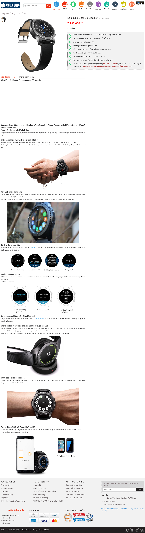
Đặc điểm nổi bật (8, 77)
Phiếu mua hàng (39, 495)
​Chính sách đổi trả (72, 491)
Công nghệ (37, 485)
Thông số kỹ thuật (26, 77)
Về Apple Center (8, 482)
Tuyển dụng (5, 491)
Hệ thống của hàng (7, 488)
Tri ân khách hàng (7, 495)
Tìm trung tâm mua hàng (75, 495)
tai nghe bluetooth (38, 318)
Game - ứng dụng (39, 488)
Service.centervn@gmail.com (114, 504)
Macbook (82, 9)
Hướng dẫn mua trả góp (74, 488)
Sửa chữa (115, 9)
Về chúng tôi (5, 485)
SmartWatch (90, 9)
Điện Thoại (56, 9)
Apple (73, 9)
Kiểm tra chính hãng (40, 498)
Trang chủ (5, 14)
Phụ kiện (98, 9)
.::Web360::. (46, 530)
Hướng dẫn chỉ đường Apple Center (13, 501)
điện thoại (34, 247)
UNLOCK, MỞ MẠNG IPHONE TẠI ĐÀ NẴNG (48, 501)
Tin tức (132, 9)
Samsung (28, 13)
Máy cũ (106, 9)
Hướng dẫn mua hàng (74, 485)
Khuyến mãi (123, 9)
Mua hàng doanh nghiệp (74, 498)
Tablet (65, 9)
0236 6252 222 (16, 509)
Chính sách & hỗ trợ (75, 482)
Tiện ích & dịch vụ (41, 482)
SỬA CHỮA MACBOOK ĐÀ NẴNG (44, 491)
